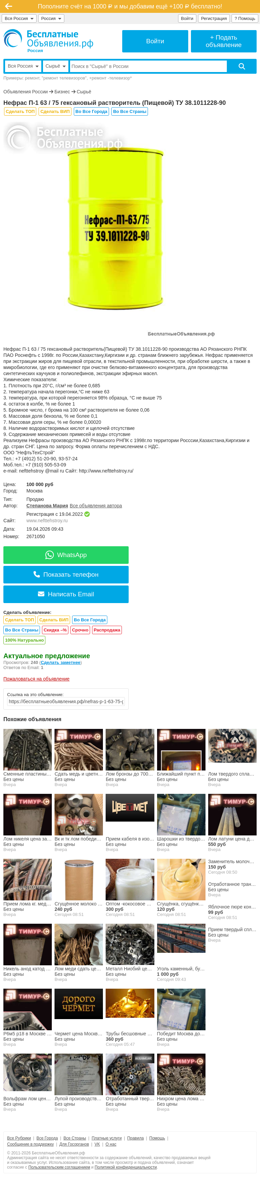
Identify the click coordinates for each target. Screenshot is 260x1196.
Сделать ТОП (20, 111)
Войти (187, 18)
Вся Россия (19, 18)
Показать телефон (66, 574)
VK (97, 1144)
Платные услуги (107, 1138)
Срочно (80, 629)
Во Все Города (91, 111)
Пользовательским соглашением (59, 1167)
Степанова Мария (47, 505)
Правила (135, 1138)
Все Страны (74, 1138)
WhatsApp (66, 554)
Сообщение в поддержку (30, 1144)
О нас (111, 1144)
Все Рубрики (19, 1138)
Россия (51, 18)
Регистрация (214, 18)
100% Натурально (24, 640)
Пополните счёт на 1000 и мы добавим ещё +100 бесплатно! (130, 6)
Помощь (157, 1138)
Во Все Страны (129, 111)
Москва (34, 490)
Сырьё (84, 91)
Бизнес (62, 91)
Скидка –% (55, 629)
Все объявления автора (96, 505)
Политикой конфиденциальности (126, 1167)
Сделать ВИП (54, 111)
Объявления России (25, 91)
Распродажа (107, 629)
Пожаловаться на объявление (36, 679)
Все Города (47, 1138)
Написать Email (66, 594)
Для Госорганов (74, 1144)
